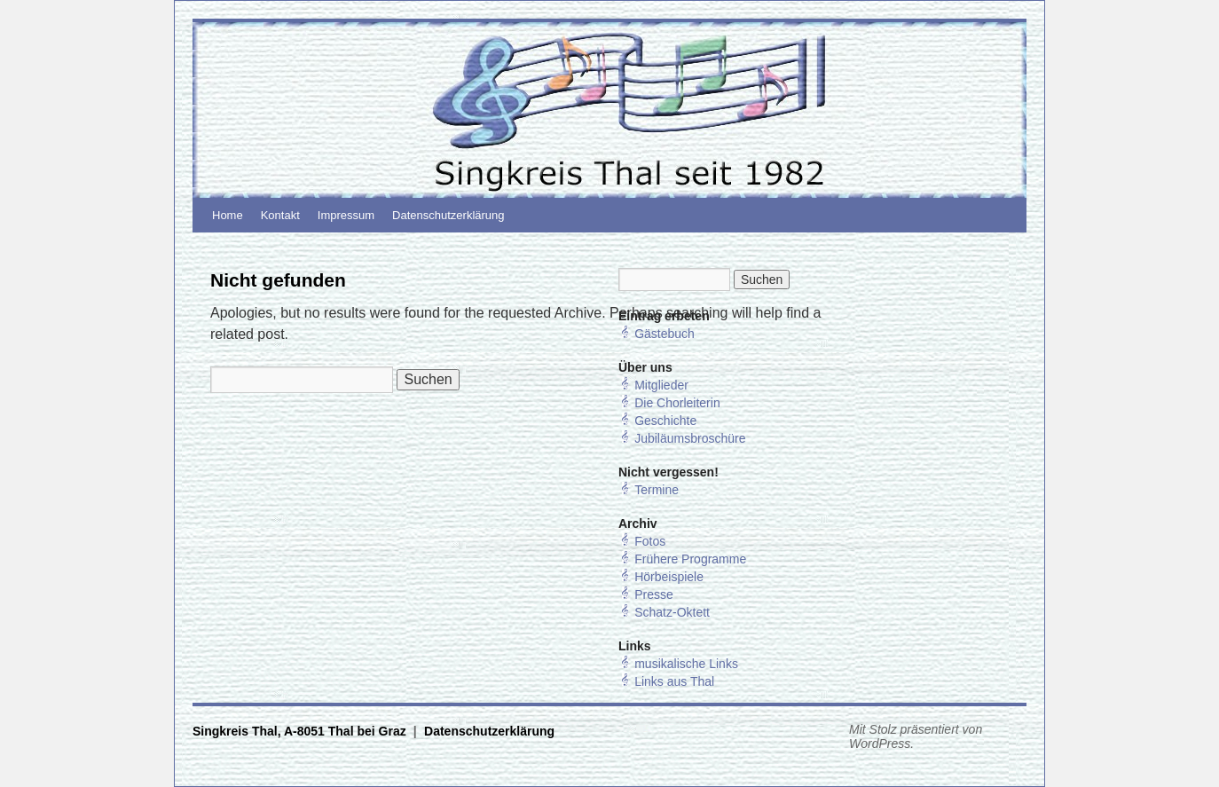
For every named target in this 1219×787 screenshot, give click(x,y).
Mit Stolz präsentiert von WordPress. (915, 736)
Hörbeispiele (669, 577)
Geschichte (665, 420)
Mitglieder (661, 385)
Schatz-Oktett (672, 612)
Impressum (346, 215)
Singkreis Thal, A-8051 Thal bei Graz (301, 731)
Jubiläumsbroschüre (689, 438)
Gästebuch (664, 334)
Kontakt (280, 215)
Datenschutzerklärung (448, 215)
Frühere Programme (690, 559)
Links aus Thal (674, 681)
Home (227, 215)
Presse (653, 594)
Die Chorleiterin (677, 403)
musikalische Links (686, 664)
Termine (656, 490)
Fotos (649, 541)
